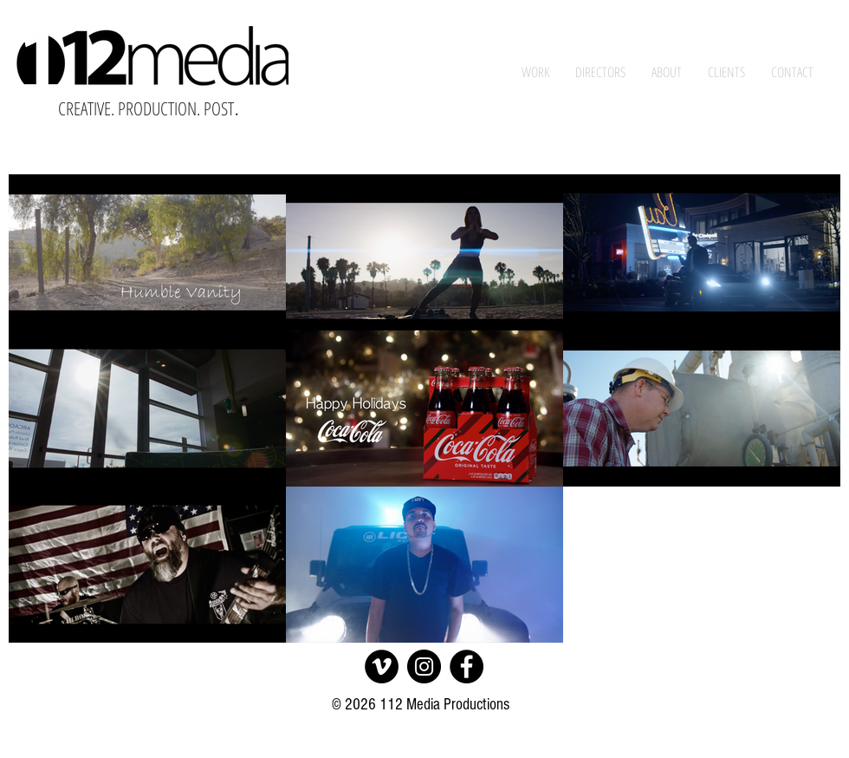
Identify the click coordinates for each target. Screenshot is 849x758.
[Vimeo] (382, 666)
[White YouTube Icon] (711, 22)
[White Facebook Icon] (638, 22)
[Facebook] (466, 666)
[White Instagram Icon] (748, 22)
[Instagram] (424, 666)
